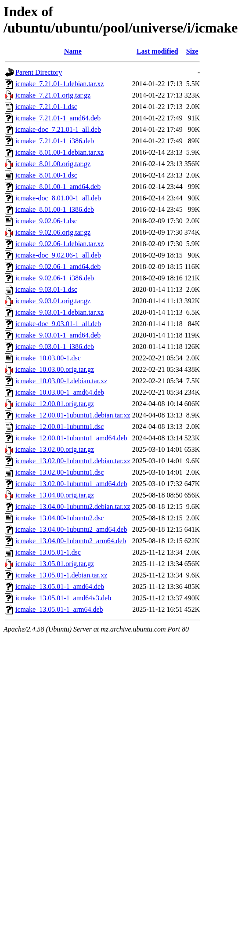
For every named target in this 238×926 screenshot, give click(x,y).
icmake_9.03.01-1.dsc (46, 289)
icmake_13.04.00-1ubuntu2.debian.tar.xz (72, 506)
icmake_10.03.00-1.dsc (48, 358)
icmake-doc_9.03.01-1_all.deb (58, 323)
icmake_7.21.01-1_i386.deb (54, 141)
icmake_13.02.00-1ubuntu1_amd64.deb (71, 483)
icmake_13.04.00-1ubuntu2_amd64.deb (71, 529)
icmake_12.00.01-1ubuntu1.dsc (59, 426)
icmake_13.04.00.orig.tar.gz (54, 495)
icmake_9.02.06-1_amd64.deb (58, 266)
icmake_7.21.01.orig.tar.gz (52, 95)
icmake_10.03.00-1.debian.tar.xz (61, 381)
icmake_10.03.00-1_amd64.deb (59, 392)
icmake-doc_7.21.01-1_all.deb (58, 129)
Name (73, 51)
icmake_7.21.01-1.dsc (46, 106)
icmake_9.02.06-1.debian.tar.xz (59, 243)
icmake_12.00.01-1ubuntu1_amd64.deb (71, 438)
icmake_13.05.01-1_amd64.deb (59, 586)
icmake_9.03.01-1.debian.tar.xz (59, 312)
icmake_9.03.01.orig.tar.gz (52, 301)
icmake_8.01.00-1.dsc (46, 175)
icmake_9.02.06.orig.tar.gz (52, 232)
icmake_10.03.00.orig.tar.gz (54, 369)
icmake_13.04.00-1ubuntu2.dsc (59, 518)
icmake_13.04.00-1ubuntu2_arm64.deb (70, 541)
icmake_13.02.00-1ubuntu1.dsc (59, 472)
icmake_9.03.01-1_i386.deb (54, 346)
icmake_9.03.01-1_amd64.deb (58, 335)
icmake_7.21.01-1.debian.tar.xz (59, 83)
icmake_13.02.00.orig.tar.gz (54, 449)
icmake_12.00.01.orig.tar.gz (54, 403)
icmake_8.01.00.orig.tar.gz (52, 163)
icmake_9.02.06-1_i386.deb (54, 278)
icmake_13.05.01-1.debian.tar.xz (61, 575)
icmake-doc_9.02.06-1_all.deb (58, 255)
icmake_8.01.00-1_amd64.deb (58, 186)
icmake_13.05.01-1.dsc (48, 552)
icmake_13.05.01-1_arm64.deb (59, 609)
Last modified (157, 51)
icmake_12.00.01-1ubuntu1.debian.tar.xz (72, 415)
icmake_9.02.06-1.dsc (46, 221)
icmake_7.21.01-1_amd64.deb (58, 118)
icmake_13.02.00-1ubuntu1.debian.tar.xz (72, 461)
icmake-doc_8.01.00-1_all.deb (58, 198)
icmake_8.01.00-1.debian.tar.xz (59, 152)
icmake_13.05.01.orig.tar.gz (54, 563)
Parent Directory (38, 72)
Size (192, 51)
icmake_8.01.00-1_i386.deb (54, 209)
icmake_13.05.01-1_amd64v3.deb (63, 598)
